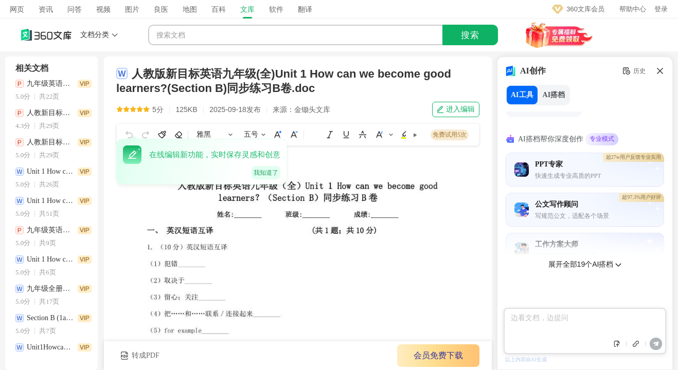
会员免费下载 (438, 355)
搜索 (470, 35)
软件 (276, 9)
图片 (132, 9)
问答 (74, 9)
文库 (247, 9)
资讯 (46, 9)
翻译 (305, 9)
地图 (190, 9)
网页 (17, 9)
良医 (161, 9)
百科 (218, 9)
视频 (103, 9)
